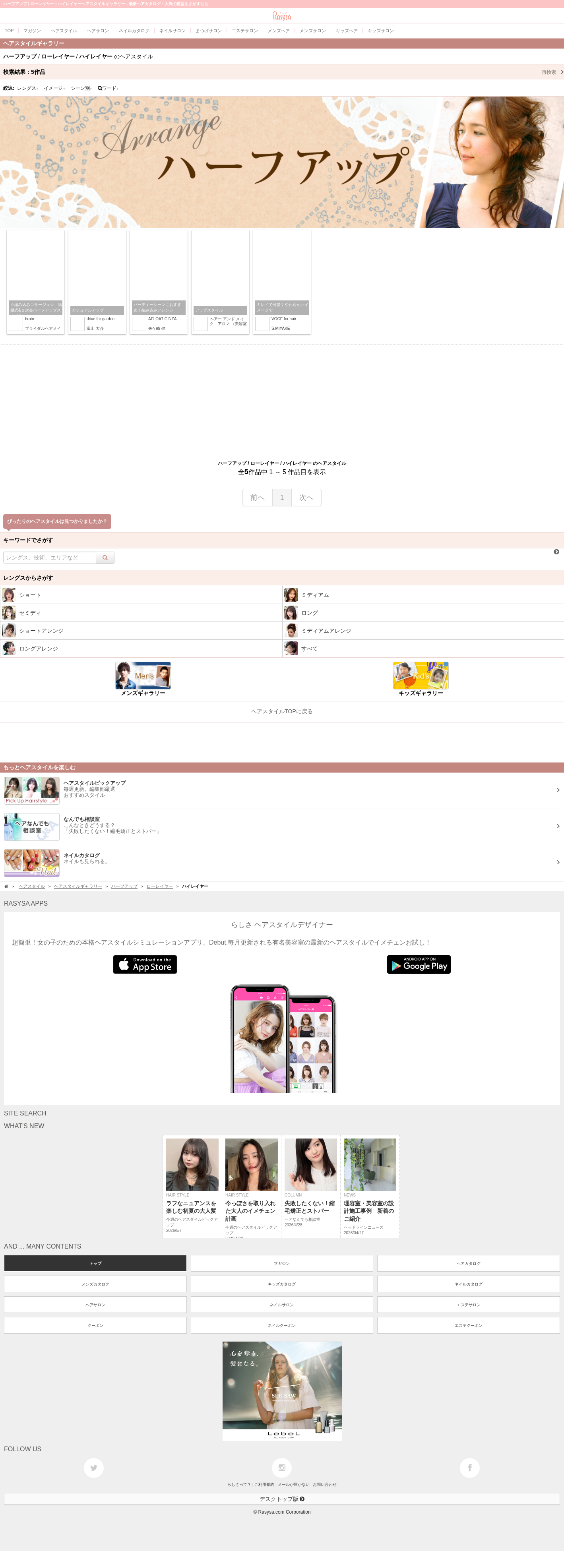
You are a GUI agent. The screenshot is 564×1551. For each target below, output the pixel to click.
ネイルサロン (282, 1305)
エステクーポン (469, 1325)
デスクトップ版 (282, 1499)
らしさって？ (239, 1484)
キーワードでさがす (28, 540)
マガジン (282, 1263)
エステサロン (469, 1305)
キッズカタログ (282, 1284)
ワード (108, 88)
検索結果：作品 (283, 72)
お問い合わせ (325, 1484)
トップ (95, 1263)
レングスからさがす (28, 578)
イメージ (54, 88)
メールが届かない (294, 1484)
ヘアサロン (95, 1305)
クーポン (95, 1325)
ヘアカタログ (469, 1263)
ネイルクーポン (282, 1325)
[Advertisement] (282, 400)
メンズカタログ (95, 1284)
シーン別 (81, 88)
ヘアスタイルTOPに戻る (282, 711)
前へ (257, 498)
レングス (28, 88)
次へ (306, 498)
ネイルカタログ (469, 1284)
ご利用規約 (264, 1484)
